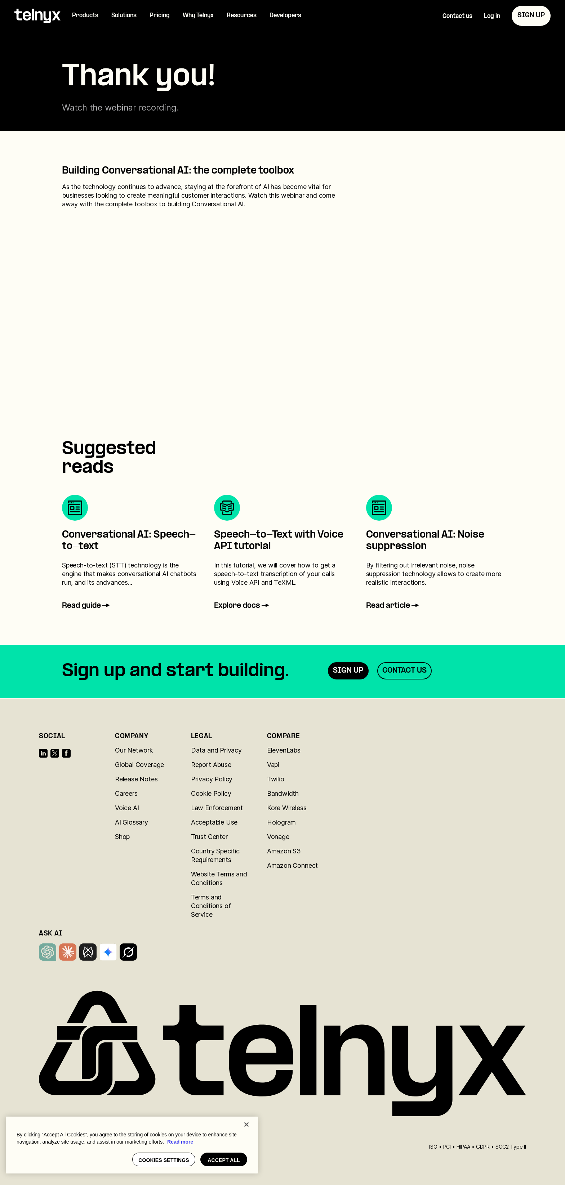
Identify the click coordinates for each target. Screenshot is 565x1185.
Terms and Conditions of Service (211, 905)
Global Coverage (139, 764)
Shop (122, 836)
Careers (126, 793)
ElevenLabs (284, 750)
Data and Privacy (216, 750)
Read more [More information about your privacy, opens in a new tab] (180, 1142)
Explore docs (242, 606)
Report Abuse (211, 764)
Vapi (273, 764)
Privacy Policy (211, 779)
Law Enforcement (217, 808)
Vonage (278, 836)
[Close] (246, 1124)
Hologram (281, 822)
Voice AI (127, 808)
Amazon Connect (292, 865)
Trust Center (209, 836)
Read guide (86, 606)
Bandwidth (283, 793)
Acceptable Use (214, 822)
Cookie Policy (211, 793)
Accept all (224, 1160)
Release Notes (136, 779)
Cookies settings (163, 1160)
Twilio (275, 779)
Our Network (134, 750)
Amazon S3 (284, 851)
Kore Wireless (287, 808)
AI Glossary (131, 822)
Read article (393, 606)
